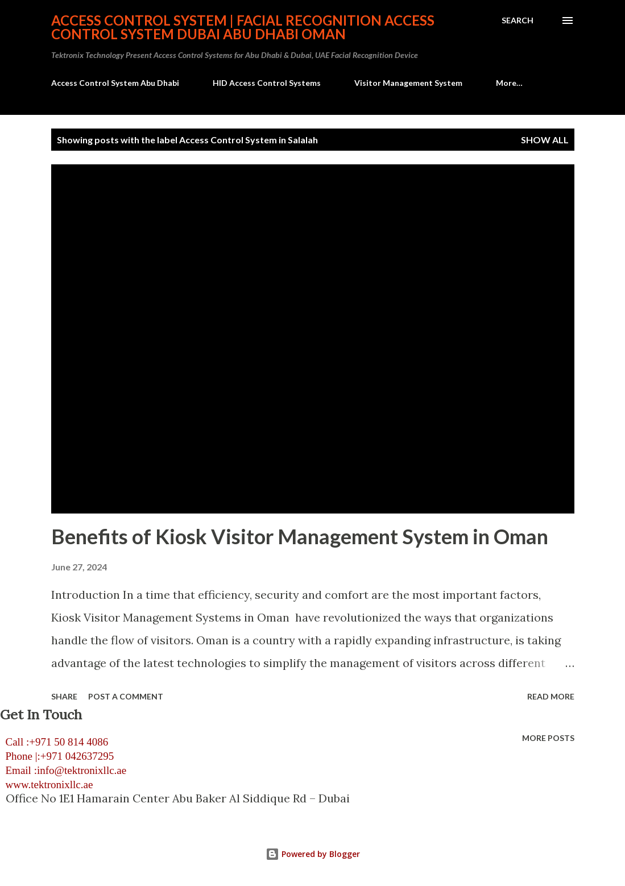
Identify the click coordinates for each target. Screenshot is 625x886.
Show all (545, 139)
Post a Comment (125, 696)
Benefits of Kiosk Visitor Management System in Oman (299, 536)
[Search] (517, 20)
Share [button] (64, 696)
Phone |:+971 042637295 (57, 756)
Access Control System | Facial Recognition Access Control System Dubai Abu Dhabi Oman (242, 27)
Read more (550, 696)
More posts (548, 738)
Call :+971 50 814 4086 (54, 742)
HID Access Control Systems (267, 83)
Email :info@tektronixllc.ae (63, 770)
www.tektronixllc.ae (46, 784)
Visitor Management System (408, 83)
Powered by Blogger (313, 853)
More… (509, 83)
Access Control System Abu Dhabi (115, 83)
